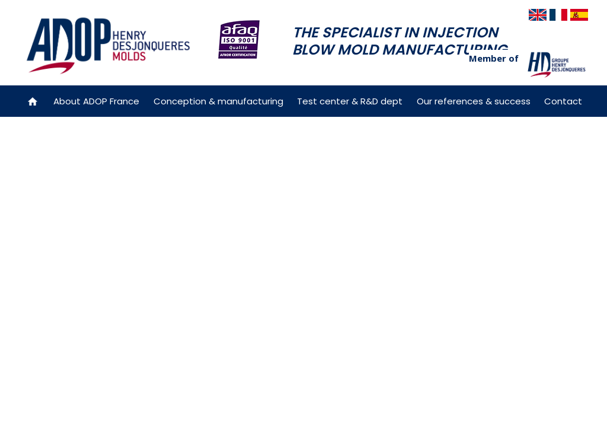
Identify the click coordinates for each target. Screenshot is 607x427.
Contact (563, 101)
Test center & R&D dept (349, 101)
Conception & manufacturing (218, 101)
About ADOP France (96, 101)
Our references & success (474, 101)
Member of (494, 58)
